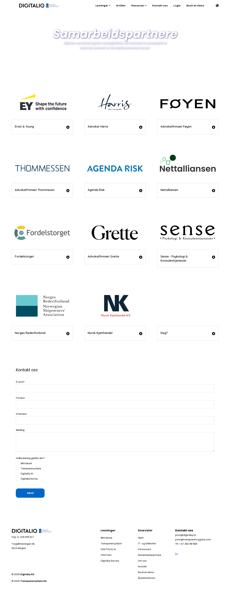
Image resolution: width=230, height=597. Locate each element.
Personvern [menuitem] (144, 549)
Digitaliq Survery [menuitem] (110, 560)
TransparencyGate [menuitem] (111, 543)
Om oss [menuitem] (142, 560)
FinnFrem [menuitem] (106, 555)
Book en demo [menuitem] (146, 572)
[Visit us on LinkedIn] (176, 553)
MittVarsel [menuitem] (106, 538)
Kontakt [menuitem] (142, 566)
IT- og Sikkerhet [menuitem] (147, 543)
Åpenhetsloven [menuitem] (146, 578)
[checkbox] (28, 471)
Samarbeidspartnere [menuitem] (149, 555)
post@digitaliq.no (185, 535)
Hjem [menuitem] (141, 538)
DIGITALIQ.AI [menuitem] (108, 549)
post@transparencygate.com (193, 539)
